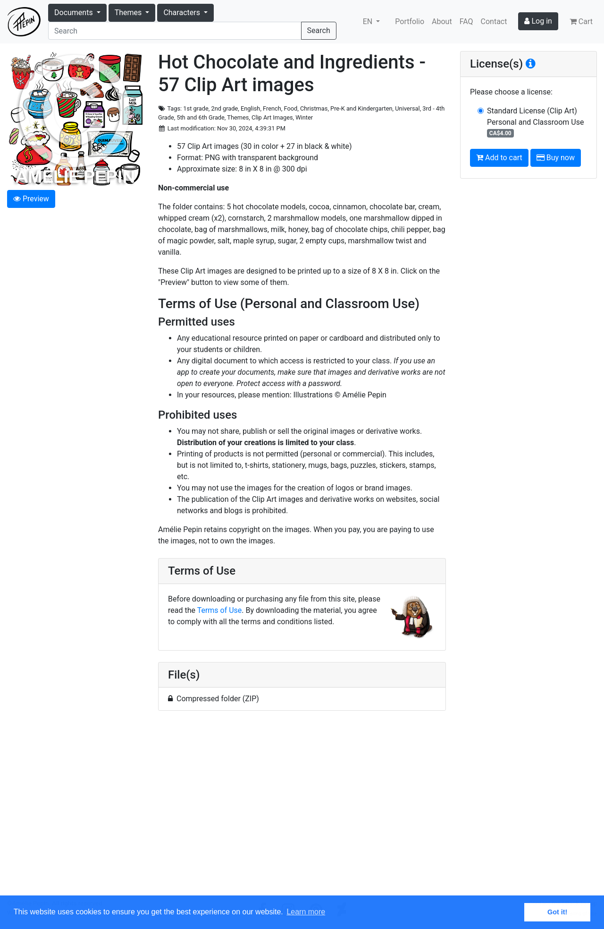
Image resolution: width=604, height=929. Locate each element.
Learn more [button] (305, 912)
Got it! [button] (557, 912)
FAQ (466, 21)
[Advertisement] (302, 808)
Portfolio (409, 21)
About (442, 21)
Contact (494, 21)
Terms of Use (219, 610)
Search (318, 30)
